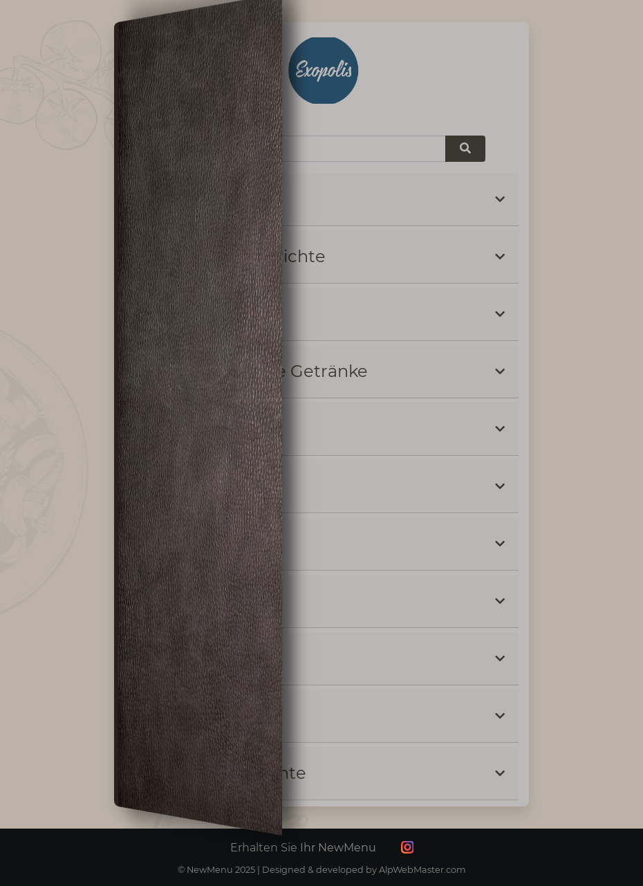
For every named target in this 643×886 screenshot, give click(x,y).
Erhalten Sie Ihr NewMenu (303, 847)
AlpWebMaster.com (422, 870)
